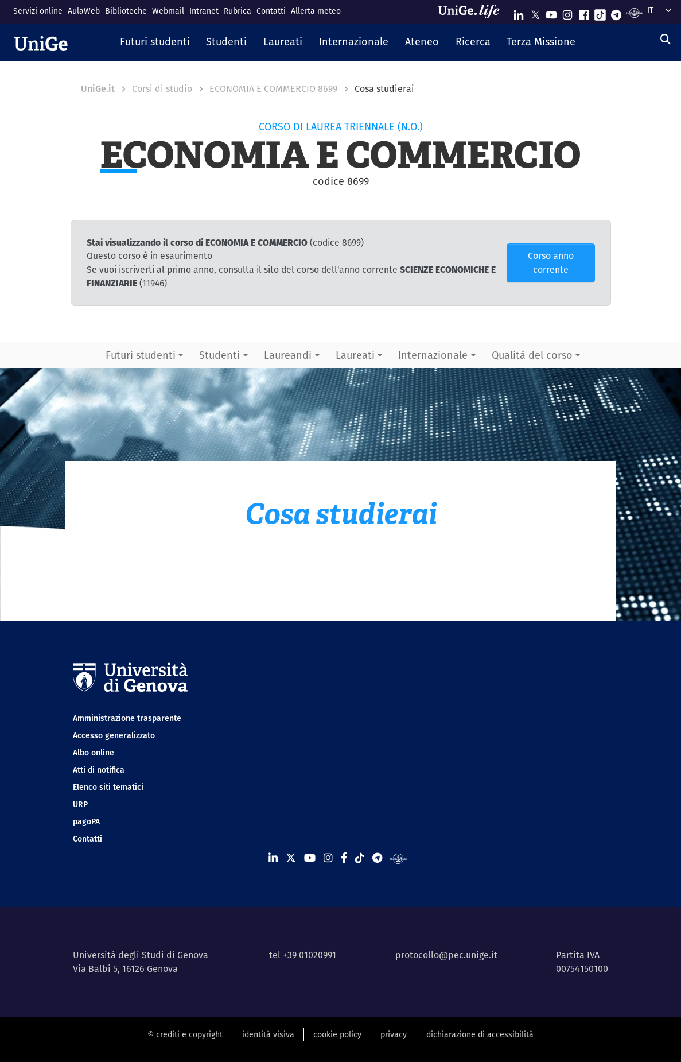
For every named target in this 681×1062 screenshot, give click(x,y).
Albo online (93, 752)
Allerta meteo (316, 11)
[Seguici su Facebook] (584, 12)
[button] (154, 42)
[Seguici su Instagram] (567, 12)
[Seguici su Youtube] (551, 12)
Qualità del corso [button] (532, 355)
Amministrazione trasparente (127, 718)
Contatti (271, 11)
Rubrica (237, 11)
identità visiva (268, 1034)
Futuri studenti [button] (141, 355)
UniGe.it (98, 88)
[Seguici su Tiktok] (600, 12)
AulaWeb (84, 11)
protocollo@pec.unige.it (446, 955)
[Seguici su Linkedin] (518, 12)
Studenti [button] (219, 355)
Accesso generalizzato (114, 735)
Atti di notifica (98, 770)
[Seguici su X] (535, 12)
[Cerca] (665, 39)
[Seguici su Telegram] (616, 12)
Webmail (168, 11)
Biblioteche (126, 11)
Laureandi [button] (288, 355)
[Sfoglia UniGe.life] (472, 11)
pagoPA (86, 821)
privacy (393, 1034)
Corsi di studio (162, 88)
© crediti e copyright (185, 1034)
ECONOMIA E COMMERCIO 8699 (273, 88)
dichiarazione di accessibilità (480, 1034)
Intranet (204, 11)
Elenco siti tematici (108, 787)
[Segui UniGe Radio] (634, 12)
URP (80, 804)
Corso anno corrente (551, 262)
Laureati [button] (355, 355)
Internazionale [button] (433, 355)
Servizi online (38, 11)
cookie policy (337, 1034)
